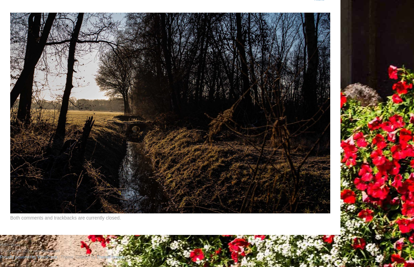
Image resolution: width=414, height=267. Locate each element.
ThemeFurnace (110, 257)
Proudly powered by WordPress (29, 257)
